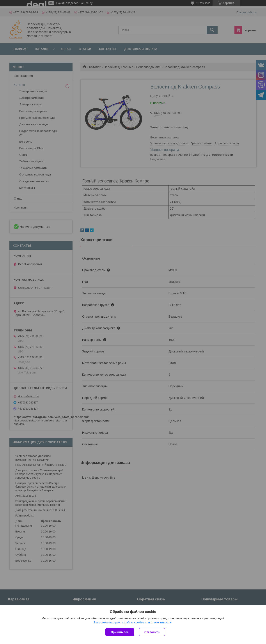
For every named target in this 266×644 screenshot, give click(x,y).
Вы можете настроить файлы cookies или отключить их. (131, 622)
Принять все (120, 632)
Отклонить (152, 632)
